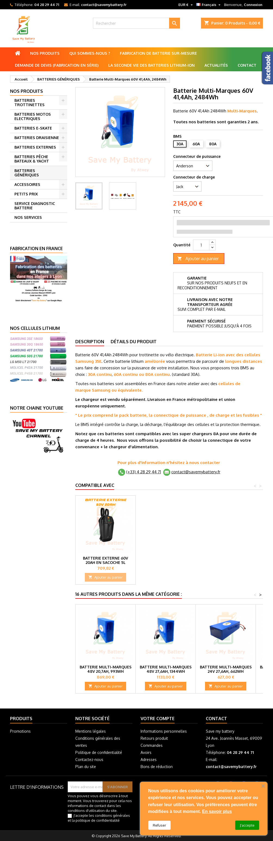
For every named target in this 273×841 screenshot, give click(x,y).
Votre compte (158, 718)
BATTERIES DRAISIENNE (36, 137)
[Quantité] (201, 245)
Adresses (149, 759)
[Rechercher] (136, 23)
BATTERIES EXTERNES (35, 147)
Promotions (20, 731)
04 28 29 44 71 (46, 4)
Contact (247, 65)
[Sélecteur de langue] (209, 4)
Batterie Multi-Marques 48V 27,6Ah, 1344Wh (166, 669)
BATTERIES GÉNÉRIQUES (26, 172)
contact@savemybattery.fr (103, 4)
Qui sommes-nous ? (89, 53)
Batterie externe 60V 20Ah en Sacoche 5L (225, 560)
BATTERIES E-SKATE (33, 128)
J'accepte (247, 825)
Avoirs (146, 752)
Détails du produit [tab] (134, 341)
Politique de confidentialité (98, 752)
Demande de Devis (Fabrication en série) (56, 65)
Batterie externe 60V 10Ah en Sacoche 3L (105, 560)
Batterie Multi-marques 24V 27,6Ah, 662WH (226, 669)
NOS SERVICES (28, 217)
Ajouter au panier (198, 259)
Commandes (152, 745)
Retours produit (154, 738)
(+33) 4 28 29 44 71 (143, 471)
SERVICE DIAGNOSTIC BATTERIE (34, 205)
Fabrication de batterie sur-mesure (158, 53)
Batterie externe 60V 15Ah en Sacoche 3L (165, 560)
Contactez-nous (89, 759)
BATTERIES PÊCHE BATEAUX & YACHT (31, 158)
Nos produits (45, 53)
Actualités (216, 65)
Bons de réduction (157, 766)
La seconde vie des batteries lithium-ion (151, 65)
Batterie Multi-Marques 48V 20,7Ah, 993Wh (106, 669)
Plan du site (85, 766)
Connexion (253, 4)
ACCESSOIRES (27, 184)
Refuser (159, 825)
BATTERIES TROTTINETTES (29, 102)
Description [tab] (89, 341)
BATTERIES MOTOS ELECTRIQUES (32, 116)
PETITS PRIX (26, 194)
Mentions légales (90, 731)
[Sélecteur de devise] (186, 4)
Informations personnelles (164, 731)
